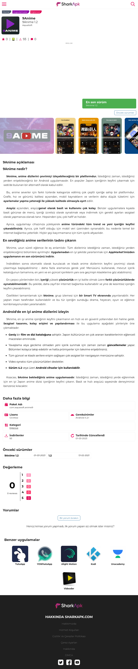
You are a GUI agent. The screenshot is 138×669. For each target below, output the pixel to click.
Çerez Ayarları (69, 642)
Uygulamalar (20, 12)
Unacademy (118, 564)
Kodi (93, 564)
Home (6, 12)
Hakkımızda (69, 623)
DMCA (69, 655)
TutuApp (20, 564)
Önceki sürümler (125, 112)
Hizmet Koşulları (69, 630)
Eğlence (35, 12)
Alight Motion (69, 564)
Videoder (69, 588)
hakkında (69, 648)
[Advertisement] (69, 70)
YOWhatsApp (44, 564)
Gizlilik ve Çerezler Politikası (69, 636)
